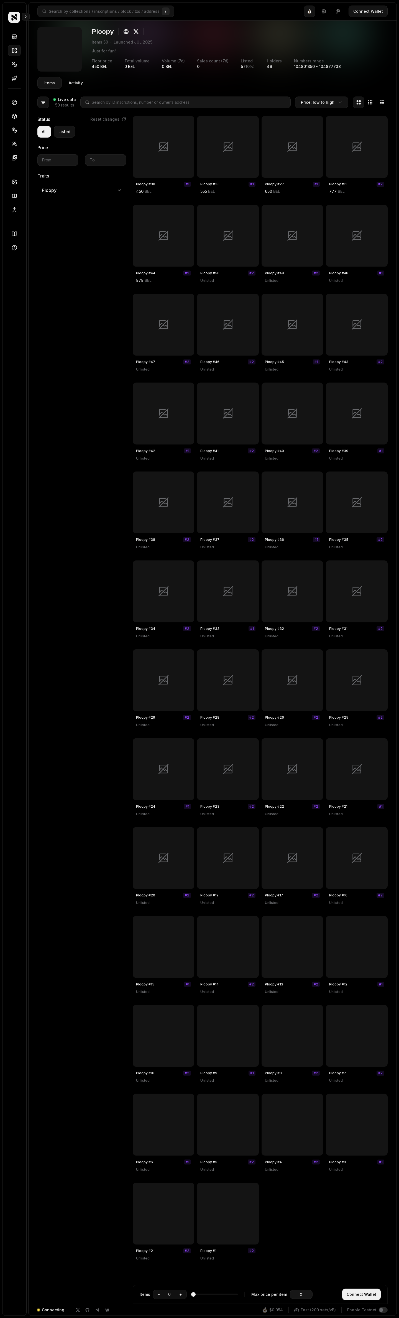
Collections (16, 50)
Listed (64, 131)
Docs (16, 234)
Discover (16, 36)
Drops (16, 78)
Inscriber (16, 182)
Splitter (16, 196)
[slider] (195, 1294)
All (44, 131)
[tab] (309, 11)
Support (16, 247)
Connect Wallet (368, 11)
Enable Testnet (362, 1309)
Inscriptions (16, 158)
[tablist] (324, 11)
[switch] (383, 1310)
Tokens (16, 64)
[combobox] (321, 102)
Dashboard (16, 102)
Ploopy (82, 190)
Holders (16, 144)
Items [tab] (49, 82)
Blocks (16, 116)
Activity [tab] (76, 82)
